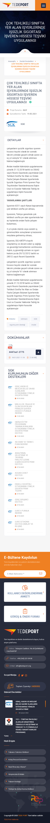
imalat (33, 325)
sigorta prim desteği (17, 325)
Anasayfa (11, 61)
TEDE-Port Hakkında (11, 819)
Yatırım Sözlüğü (14, 782)
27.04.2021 (19, 447)
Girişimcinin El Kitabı (16, 774)
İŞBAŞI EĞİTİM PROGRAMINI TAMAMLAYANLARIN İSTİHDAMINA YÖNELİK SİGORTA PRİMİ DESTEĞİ (24, 427)
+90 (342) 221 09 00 (24, 658)
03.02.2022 (19, 398)
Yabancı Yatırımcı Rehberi (18, 752)
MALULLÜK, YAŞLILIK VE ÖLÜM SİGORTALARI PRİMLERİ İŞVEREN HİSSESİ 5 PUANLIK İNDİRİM (25, 408)
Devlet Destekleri (26, 61)
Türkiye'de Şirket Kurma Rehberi (21, 789)
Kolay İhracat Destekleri (17, 760)
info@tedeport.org (23, 666)
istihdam (24, 319)
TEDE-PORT (22, 816)
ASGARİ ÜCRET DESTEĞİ (21, 474)
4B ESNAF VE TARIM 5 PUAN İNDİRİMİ (24, 443)
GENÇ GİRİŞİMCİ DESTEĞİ (21, 501)
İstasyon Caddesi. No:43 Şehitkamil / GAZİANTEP (24, 650)
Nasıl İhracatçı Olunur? (17, 767)
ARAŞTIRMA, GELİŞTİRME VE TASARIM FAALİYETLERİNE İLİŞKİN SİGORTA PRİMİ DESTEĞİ (24, 458)
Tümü (8, 736)
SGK (35, 319)
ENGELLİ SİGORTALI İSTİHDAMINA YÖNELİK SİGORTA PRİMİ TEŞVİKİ (24, 487)
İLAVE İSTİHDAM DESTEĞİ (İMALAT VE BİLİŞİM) (24, 524)
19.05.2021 (19, 416)
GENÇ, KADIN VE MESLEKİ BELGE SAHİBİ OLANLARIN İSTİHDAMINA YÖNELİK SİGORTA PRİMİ (26, 705)
